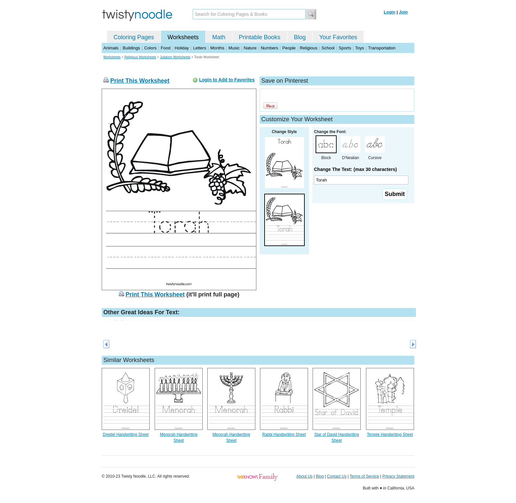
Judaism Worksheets (175, 57)
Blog (300, 37)
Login (389, 12)
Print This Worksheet (139, 80)
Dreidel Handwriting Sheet (125, 434)
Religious (308, 47)
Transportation (381, 47)
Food (165, 47)
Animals (110, 47)
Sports (345, 47)
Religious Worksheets (140, 57)
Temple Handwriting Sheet (390, 434)
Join (403, 12)
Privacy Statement (398, 476)
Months (217, 47)
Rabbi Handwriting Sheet (284, 434)
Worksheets (183, 37)
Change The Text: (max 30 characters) (355, 169)
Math (218, 37)
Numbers (269, 47)
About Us (305, 476)
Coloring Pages (134, 37)
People (289, 47)
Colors (150, 47)
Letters (199, 47)
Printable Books (259, 37)
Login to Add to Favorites (227, 79)
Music (234, 47)
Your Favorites (338, 37)
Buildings (131, 47)
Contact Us (337, 476)
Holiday (182, 47)
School (328, 47)
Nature (250, 47)
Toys (359, 47)
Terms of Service (364, 476)
